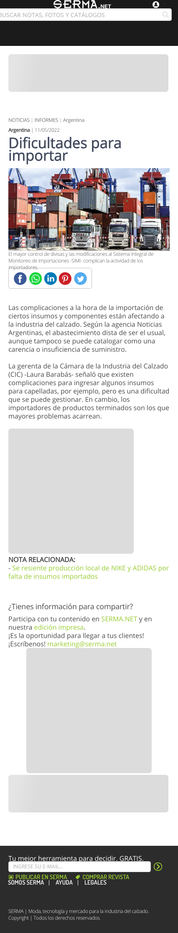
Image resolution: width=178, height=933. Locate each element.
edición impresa (59, 627)
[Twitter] (80, 278)
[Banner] (88, 73)
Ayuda (64, 882)
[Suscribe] (79, 866)
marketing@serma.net (82, 643)
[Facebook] (20, 278)
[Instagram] (35, 896)
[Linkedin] (50, 278)
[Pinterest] (65, 278)
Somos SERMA (26, 882)
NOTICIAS (19, 120)
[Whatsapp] (35, 278)
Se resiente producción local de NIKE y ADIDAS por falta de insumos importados (88, 572)
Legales (95, 882)
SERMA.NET (119, 618)
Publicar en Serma (41, 877)
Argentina (73, 120)
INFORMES (46, 120)
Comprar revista (105, 877)
